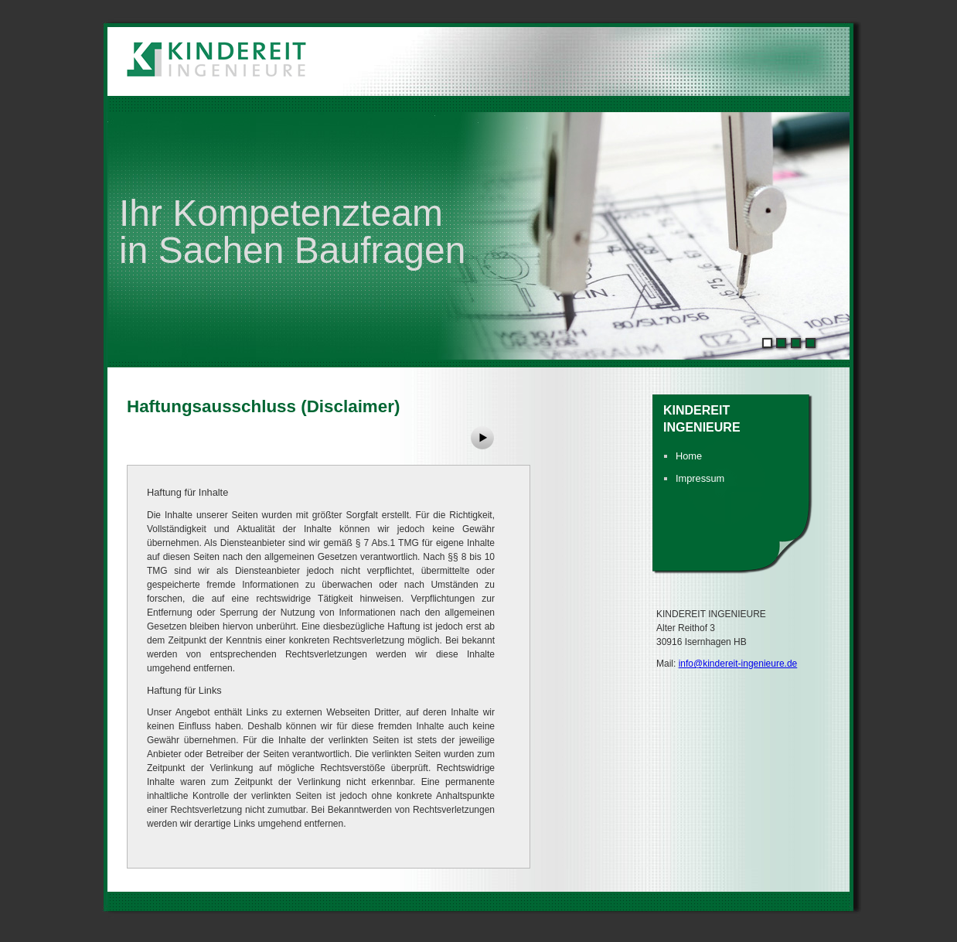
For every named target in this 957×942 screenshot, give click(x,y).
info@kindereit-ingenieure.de (738, 663)
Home (689, 456)
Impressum (700, 478)
